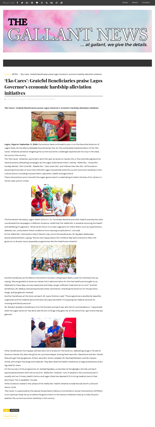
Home (125, 2)
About (135, 2)
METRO (15, 74)
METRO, (52, 99)
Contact (146, 2)
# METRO (14, 410)
